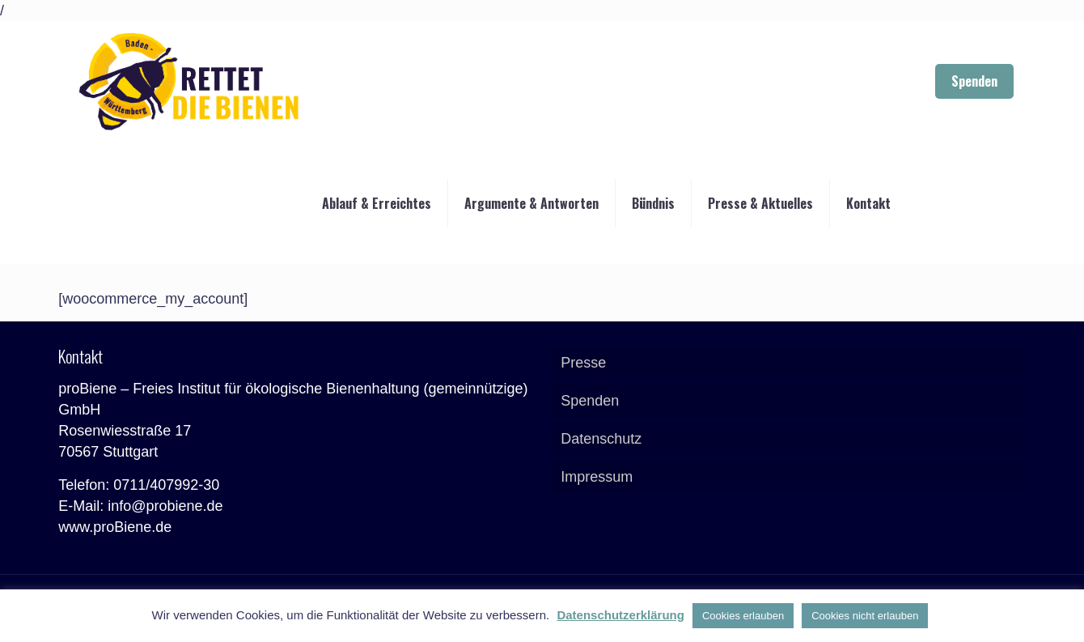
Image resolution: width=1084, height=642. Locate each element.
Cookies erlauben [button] (743, 616)
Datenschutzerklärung (620, 615)
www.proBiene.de (114, 527)
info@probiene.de (165, 506)
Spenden (974, 81)
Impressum (597, 477)
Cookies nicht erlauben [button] (864, 616)
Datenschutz (601, 439)
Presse (583, 363)
